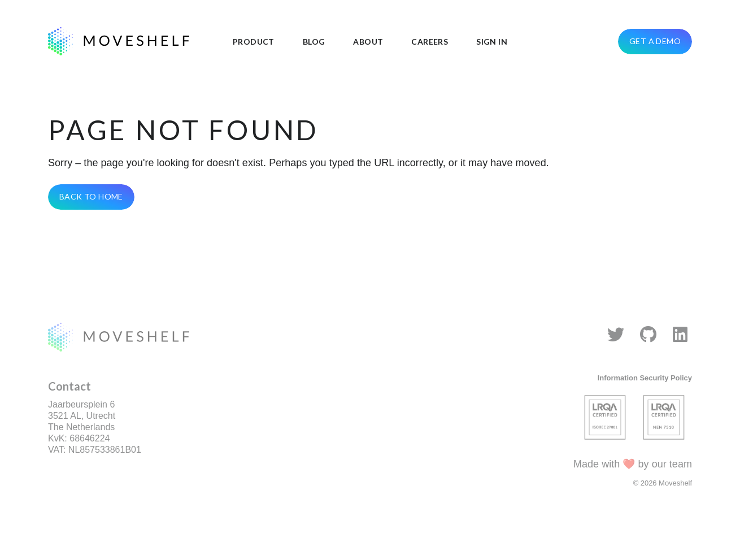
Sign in (491, 41)
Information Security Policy (645, 378)
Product (254, 41)
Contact (69, 386)
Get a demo (655, 41)
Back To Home (91, 196)
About (368, 41)
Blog (314, 41)
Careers (429, 41)
